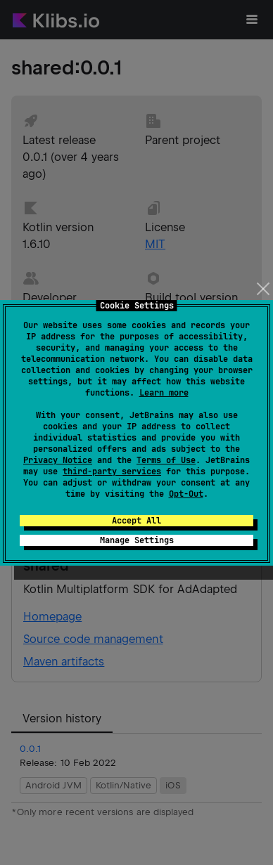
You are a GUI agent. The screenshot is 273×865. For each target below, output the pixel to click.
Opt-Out (186, 494)
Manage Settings (137, 540)
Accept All (136, 520)
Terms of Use (166, 460)
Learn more (164, 392)
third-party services (112, 471)
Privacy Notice (57, 460)
